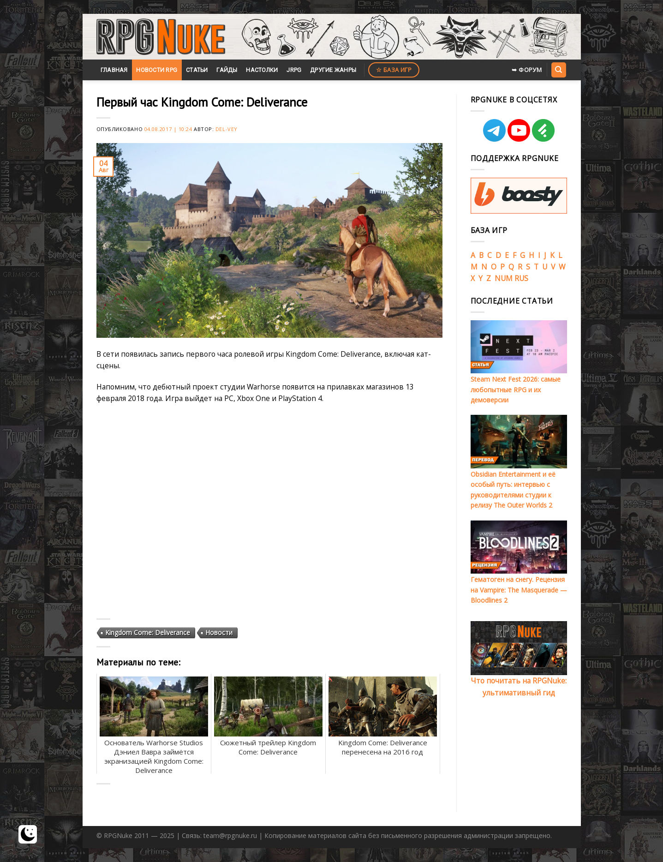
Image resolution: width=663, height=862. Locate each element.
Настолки (262, 69)
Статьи (197, 69)
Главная (114, 69)
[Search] (558, 69)
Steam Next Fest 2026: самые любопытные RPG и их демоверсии (516, 389)
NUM (504, 278)
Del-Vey (226, 129)
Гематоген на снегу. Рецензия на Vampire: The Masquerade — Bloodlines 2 (519, 590)
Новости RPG (156, 69)
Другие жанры (333, 69)
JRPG (294, 69)
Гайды (226, 69)
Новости (219, 632)
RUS (521, 278)
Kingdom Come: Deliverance (147, 632)
